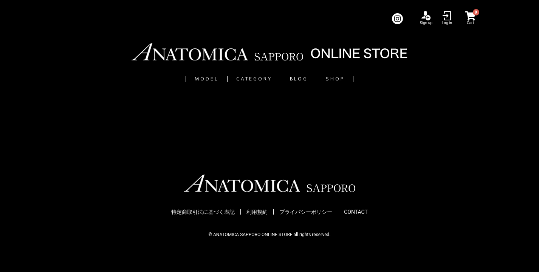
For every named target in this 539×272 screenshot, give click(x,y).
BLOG (313, 79)
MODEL (172, 79)
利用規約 (257, 212)
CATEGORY (244, 79)
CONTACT (356, 212)
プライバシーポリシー (305, 212)
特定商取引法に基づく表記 (203, 212)
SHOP (370, 79)
